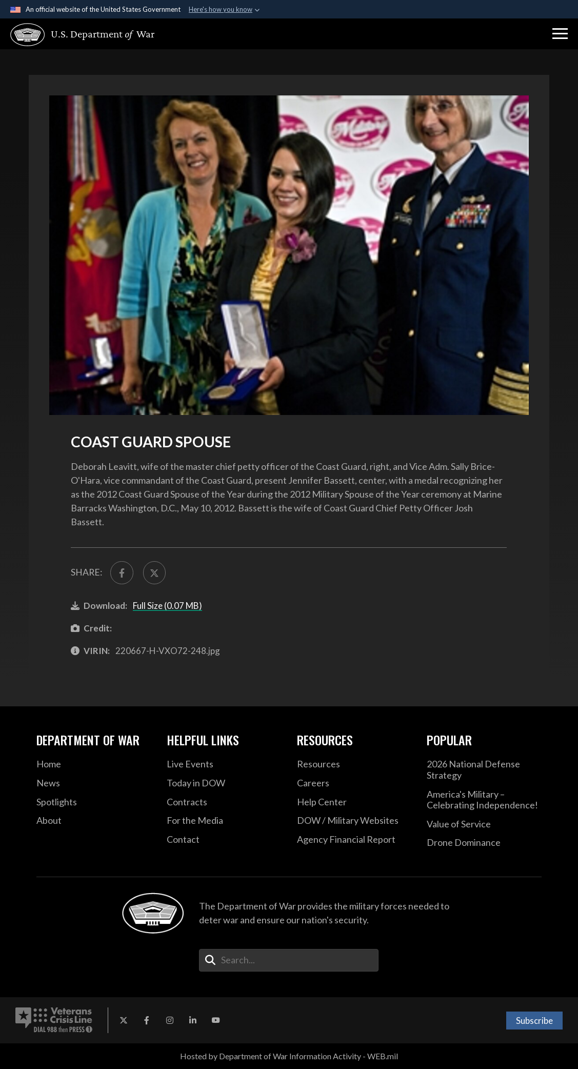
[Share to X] (154, 572)
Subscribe (534, 1020)
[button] (560, 33)
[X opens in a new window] (123, 1020)
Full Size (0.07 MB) (167, 605)
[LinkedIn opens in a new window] (193, 1020)
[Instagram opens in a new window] (169, 1020)
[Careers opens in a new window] (354, 783)
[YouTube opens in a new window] (216, 1020)
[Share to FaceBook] (121, 572)
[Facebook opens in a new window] (146, 1020)
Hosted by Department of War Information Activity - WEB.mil (289, 1056)
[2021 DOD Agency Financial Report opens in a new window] (354, 840)
